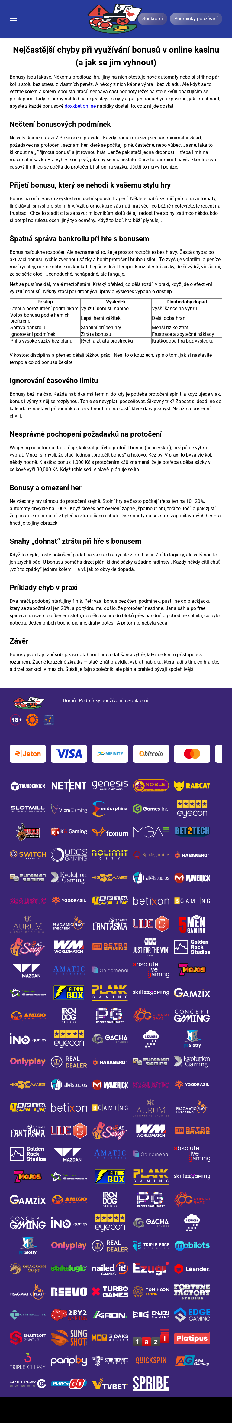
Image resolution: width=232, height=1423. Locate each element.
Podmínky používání (196, 18)
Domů (69, 700)
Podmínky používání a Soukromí (113, 700)
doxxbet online (80, 106)
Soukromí (152, 18)
